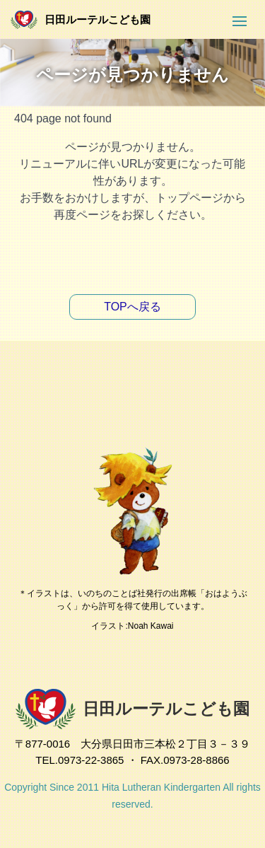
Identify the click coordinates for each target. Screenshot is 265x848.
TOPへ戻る (132, 307)
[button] (239, 21)
